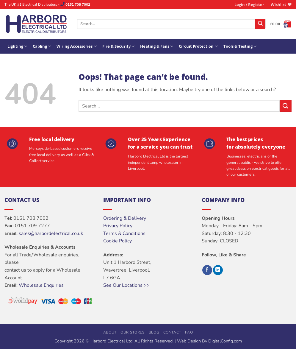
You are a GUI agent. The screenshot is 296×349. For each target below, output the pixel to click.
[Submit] (260, 24)
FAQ (189, 332)
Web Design (189, 341)
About (110, 332)
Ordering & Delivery (124, 218)
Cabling (42, 46)
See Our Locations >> (126, 285)
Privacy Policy (117, 225)
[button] (249, 4)
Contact (172, 332)
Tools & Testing (239, 46)
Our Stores (132, 332)
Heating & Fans (156, 46)
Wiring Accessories (76, 46)
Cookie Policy (117, 241)
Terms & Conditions (124, 233)
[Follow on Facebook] (207, 270)
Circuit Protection (198, 46)
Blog (154, 332)
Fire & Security (118, 46)
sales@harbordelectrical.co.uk (51, 233)
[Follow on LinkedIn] (218, 270)
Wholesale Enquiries (41, 285)
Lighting (17, 46)
